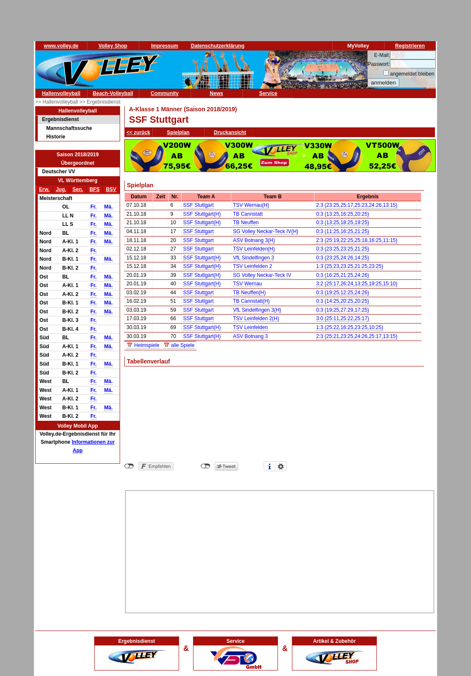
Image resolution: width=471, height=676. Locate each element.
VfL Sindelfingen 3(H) (257, 310)
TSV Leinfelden (250, 327)
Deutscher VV (58, 172)
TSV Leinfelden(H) (254, 249)
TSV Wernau (247, 284)
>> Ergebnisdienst (100, 102)
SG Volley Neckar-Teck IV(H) (265, 231)
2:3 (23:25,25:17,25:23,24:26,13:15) (357, 205)
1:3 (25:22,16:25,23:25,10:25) (349, 327)
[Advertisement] (280, 550)
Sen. (78, 189)
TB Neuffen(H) (249, 293)
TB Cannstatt (248, 214)
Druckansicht (230, 132)
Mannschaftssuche (69, 128)
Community (165, 93)
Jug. (61, 189)
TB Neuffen (245, 222)
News (216, 93)
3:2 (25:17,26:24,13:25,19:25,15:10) (357, 284)
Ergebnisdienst (60, 119)
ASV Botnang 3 (250, 336)
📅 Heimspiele (143, 345)
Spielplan (178, 132)
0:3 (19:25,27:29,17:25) (342, 310)
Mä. (108, 207)
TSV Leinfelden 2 (252, 266)
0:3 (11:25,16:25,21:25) (342, 231)
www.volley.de (61, 46)
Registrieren (410, 46)
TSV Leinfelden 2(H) (256, 318)
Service (268, 93)
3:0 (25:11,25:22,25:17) (342, 318)
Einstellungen (281, 466)
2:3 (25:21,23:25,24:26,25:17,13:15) (357, 336)
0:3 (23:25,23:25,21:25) (342, 249)
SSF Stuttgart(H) (202, 214)
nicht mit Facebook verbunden (129, 466)
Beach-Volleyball (113, 93)
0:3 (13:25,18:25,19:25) (342, 222)
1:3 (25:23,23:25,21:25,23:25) (349, 266)
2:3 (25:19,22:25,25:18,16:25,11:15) (357, 240)
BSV (111, 189)
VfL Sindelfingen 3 (253, 258)
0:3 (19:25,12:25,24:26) (342, 293)
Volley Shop (112, 46)
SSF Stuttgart (198, 205)
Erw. (44, 189)
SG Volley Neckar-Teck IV (262, 275)
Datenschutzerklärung (217, 46)
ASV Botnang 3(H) (254, 240)
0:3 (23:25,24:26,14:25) (342, 258)
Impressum (164, 46)
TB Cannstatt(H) (251, 301)
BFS (95, 189)
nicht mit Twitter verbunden (205, 466)
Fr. (93, 207)
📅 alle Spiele (179, 345)
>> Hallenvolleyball (57, 102)
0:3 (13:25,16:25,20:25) (342, 214)
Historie (55, 137)
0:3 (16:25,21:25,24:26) (342, 275)
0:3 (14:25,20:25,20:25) (342, 301)
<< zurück (138, 132)
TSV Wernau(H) (251, 205)
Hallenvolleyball (61, 93)
